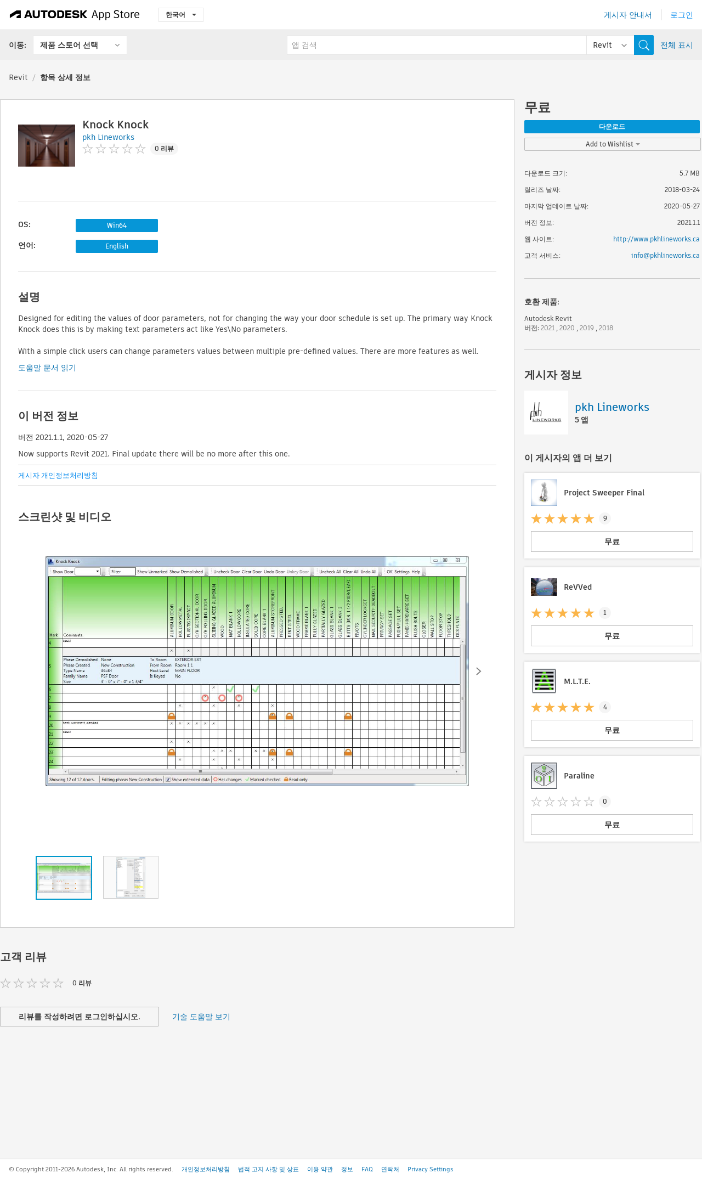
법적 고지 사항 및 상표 (268, 1169)
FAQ (367, 1169)
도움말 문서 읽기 (47, 367)
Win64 (117, 225)
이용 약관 (320, 1169)
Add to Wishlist (613, 144)
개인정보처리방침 (206, 1169)
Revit (18, 77)
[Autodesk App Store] (75, 15)
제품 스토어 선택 (69, 45)
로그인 (681, 14)
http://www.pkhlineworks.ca (656, 239)
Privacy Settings (430, 1169)
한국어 (181, 14)
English (116, 246)
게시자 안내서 (628, 14)
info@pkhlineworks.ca (665, 255)
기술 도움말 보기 (201, 1016)
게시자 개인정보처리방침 (58, 475)
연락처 (390, 1169)
